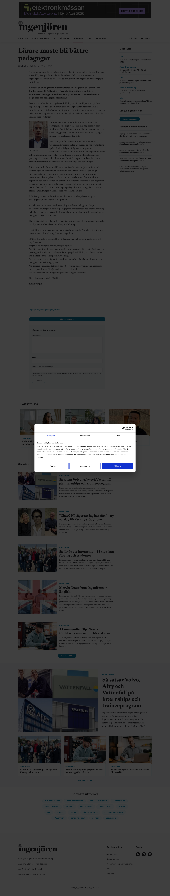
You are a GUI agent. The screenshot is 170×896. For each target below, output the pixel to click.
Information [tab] (85, 436)
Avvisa (52, 466)
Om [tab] (118, 436)
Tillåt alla (117, 466)
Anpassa (85, 466)
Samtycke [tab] (51, 436)
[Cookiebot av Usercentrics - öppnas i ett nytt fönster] (123, 428)
